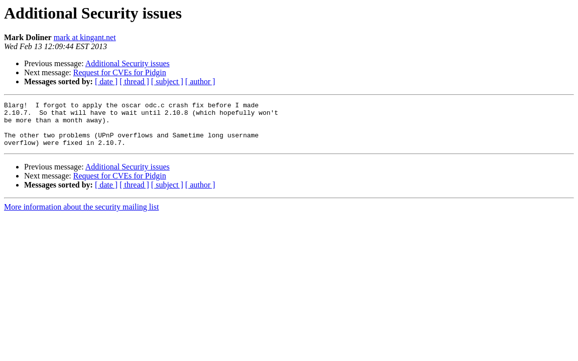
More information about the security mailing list (81, 216)
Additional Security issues (127, 63)
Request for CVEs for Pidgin (119, 72)
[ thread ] (134, 81)
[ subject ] (167, 81)
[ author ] (200, 81)
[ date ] (106, 81)
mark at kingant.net (85, 37)
